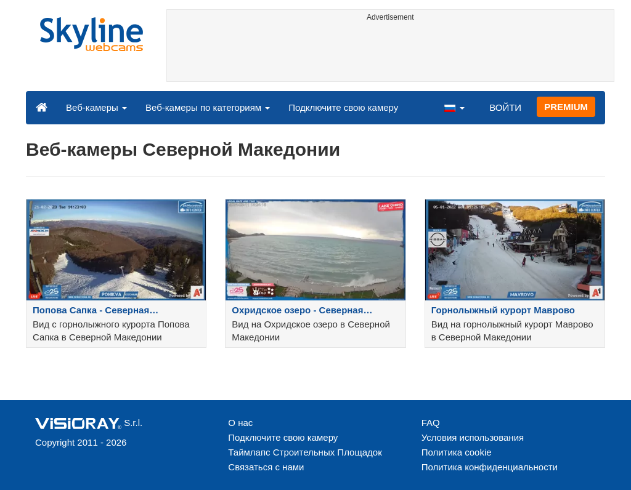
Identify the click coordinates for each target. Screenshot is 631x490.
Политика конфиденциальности (489, 467)
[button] (454, 107)
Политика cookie (456, 452)
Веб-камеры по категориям (207, 107)
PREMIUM (566, 107)
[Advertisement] (390, 53)
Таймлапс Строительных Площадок (304, 452)
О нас (240, 422)
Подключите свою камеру (343, 107)
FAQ (430, 422)
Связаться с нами (266, 467)
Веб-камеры (96, 107)
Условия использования (472, 437)
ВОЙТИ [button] (505, 107)
